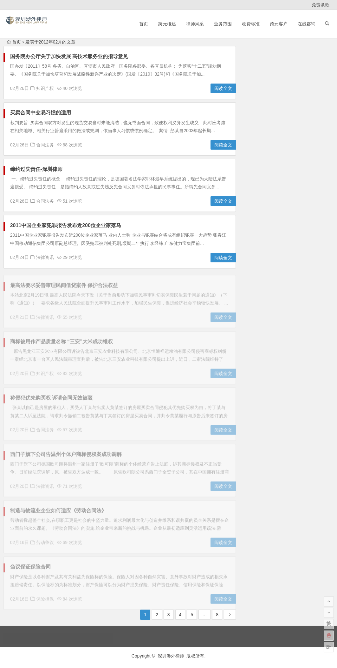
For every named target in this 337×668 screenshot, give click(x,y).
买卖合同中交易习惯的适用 (40, 113)
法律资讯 (45, 257)
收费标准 (251, 23)
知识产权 (45, 88)
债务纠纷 (307, 152)
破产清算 (307, 201)
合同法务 (45, 144)
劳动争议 (266, 164)
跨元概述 (167, 23)
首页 (143, 23)
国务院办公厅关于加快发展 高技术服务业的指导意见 (69, 56)
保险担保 (266, 152)
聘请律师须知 (265, 214)
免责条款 (320, 4)
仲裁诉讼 (307, 139)
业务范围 (223, 23)
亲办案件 (266, 139)
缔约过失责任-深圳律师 (36, 169)
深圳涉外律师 (171, 655)
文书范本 (307, 176)
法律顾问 (307, 189)
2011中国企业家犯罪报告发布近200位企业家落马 (65, 225)
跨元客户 (279, 23)
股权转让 (307, 214)
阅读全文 (223, 88)
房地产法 (266, 176)
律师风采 (195, 23)
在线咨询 (306, 23)
